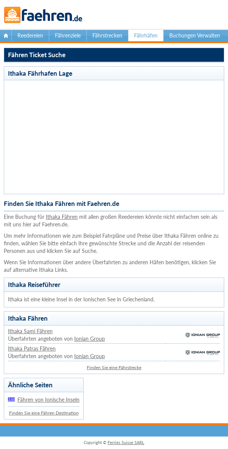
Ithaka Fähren (62, 217)
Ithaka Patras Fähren (32, 348)
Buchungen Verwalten (194, 35)
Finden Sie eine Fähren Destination (44, 413)
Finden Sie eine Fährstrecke (114, 367)
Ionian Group (89, 338)
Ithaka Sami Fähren (30, 331)
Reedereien (30, 35)
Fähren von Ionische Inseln (48, 399)
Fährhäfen (146, 35)
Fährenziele (68, 35)
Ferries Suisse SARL (126, 442)
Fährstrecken (107, 35)
